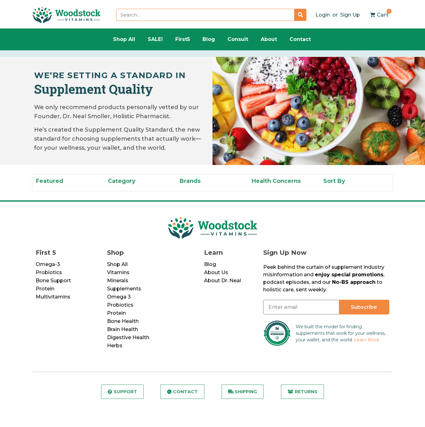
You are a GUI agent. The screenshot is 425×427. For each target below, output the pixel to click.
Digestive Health (128, 337)
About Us (216, 272)
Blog (208, 39)
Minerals (117, 281)
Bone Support (53, 281)
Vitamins (118, 272)
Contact (300, 39)
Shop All (124, 39)
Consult (238, 39)
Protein (45, 289)
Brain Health (122, 329)
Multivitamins (53, 297)
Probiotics (49, 272)
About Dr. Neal (222, 281)
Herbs (114, 346)
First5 (182, 39)
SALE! (155, 39)
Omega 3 (119, 297)
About (269, 39)
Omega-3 (48, 264)
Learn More (366, 340)
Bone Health (123, 321)
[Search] (300, 15)
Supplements (124, 289)
